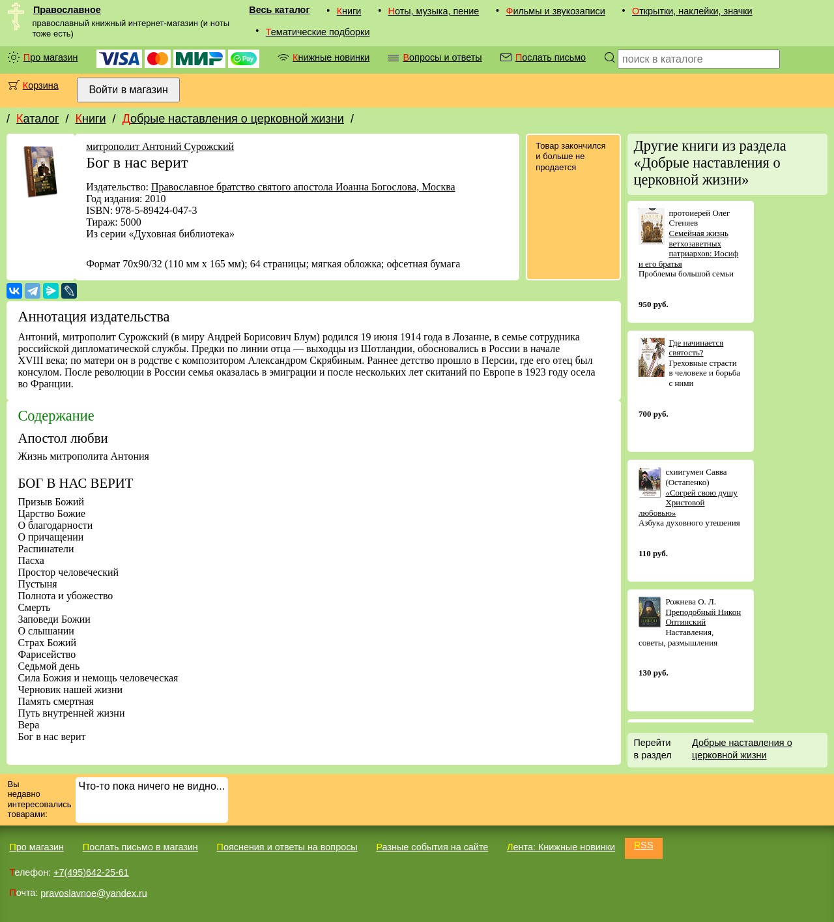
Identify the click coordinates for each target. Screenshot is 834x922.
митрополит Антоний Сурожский (160, 146)
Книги (349, 11)
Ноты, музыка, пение (434, 11)
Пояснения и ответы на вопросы (287, 847)
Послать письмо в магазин (140, 847)
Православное (67, 10)
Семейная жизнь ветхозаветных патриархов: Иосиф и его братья (688, 248)
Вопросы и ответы (442, 57)
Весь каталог (279, 10)
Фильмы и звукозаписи (555, 11)
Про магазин (50, 57)
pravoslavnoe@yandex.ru (93, 892)
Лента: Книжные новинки (561, 847)
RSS (644, 845)
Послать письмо (550, 57)
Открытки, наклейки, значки (692, 11)
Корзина (41, 85)
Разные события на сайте (432, 847)
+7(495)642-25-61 (91, 872)
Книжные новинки (331, 57)
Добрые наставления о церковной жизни (233, 118)
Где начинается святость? (696, 348)
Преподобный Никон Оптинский (703, 617)
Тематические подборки (318, 32)
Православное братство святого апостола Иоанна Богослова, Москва (303, 186)
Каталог (37, 118)
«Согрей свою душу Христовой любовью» (688, 503)
